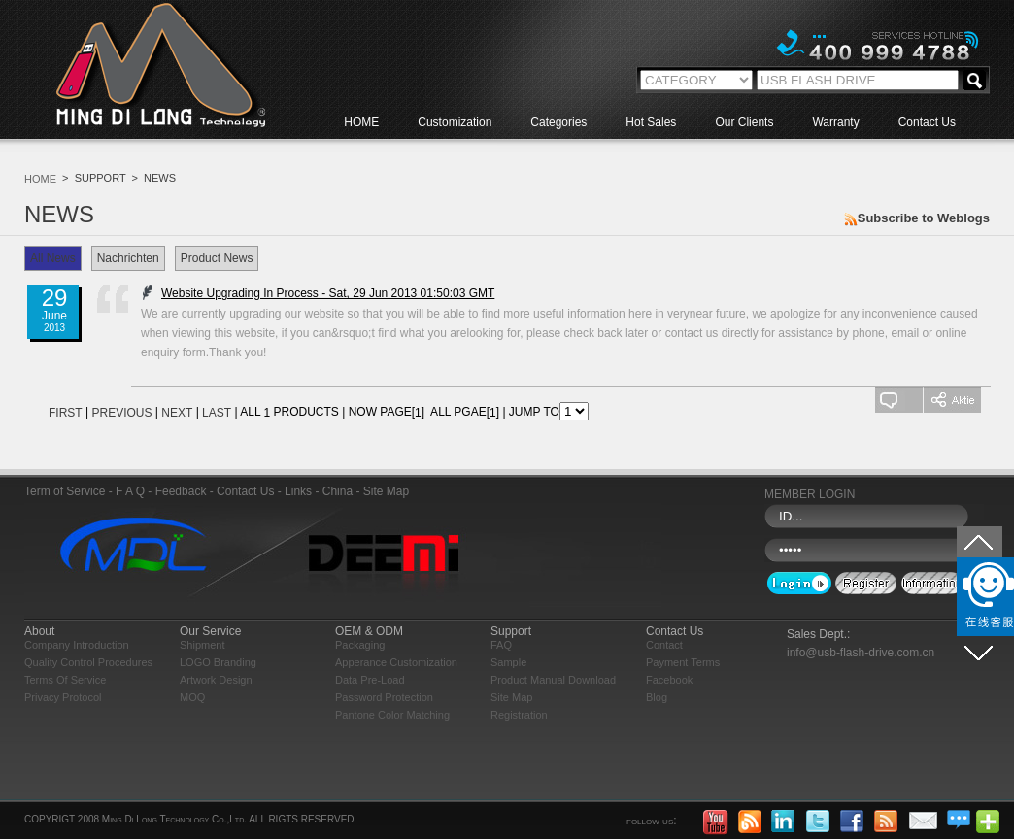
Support (510, 631)
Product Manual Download (553, 680)
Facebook (669, 680)
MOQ (192, 697)
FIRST (66, 413)
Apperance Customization (396, 662)
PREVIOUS (121, 413)
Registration (519, 715)
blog (656, 697)
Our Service (210, 631)
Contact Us (927, 122)
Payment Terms (683, 662)
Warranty (835, 122)
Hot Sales (650, 122)
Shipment (202, 645)
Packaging (360, 645)
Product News (217, 258)
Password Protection (384, 697)
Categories (558, 122)
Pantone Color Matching (392, 715)
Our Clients (744, 122)
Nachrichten (128, 258)
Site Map (511, 697)
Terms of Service (65, 680)
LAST (216, 413)
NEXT (176, 413)
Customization (454, 122)
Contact (664, 645)
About (39, 631)
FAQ (501, 645)
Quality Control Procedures (88, 662)
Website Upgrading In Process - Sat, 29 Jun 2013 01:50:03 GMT (312, 293)
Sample (508, 662)
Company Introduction (76, 645)
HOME (361, 122)
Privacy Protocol (62, 697)
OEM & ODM (369, 631)
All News (53, 258)
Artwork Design (216, 680)
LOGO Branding (218, 662)
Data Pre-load (370, 680)
